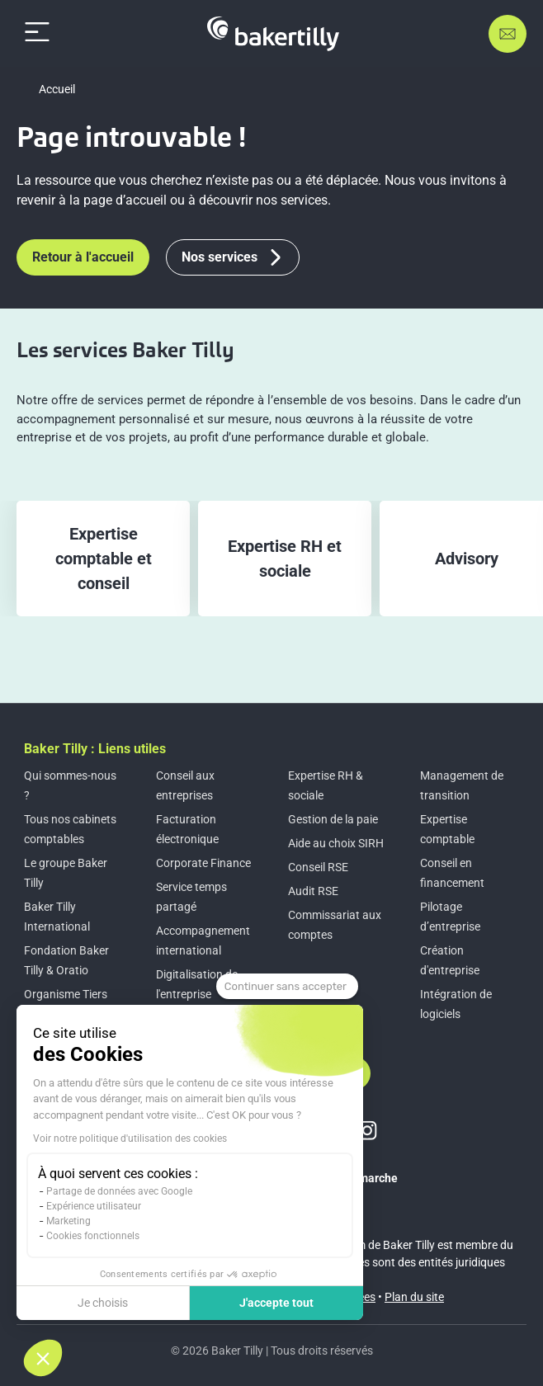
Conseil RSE (318, 867)
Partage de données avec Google (119, 1191)
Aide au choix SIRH (336, 843)
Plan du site (414, 1297)
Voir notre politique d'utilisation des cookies (130, 1138)
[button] (43, 1358)
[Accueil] (273, 33)
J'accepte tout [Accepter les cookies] (276, 1302)
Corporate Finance (203, 863)
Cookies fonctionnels (92, 1236)
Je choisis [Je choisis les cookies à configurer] (103, 1302)
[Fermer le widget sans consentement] (287, 987)
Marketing (68, 1221)
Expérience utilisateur (93, 1206)
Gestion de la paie (333, 819)
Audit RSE (313, 891)
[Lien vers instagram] (367, 1130)
